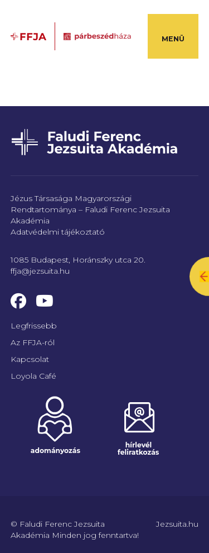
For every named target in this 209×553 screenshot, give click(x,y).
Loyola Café (33, 376)
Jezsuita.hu (177, 524)
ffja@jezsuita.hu (40, 271)
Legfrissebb (34, 326)
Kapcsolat (30, 359)
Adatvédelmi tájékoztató (58, 232)
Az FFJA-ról (33, 342)
